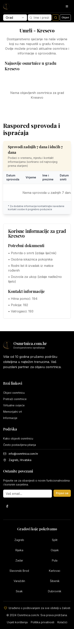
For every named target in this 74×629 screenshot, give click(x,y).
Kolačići (62, 622)
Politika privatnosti (42, 622)
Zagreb (19, 540)
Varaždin (19, 581)
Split (54, 540)
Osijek (55, 550)
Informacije (10, 418)
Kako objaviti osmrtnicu (18, 438)
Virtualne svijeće (14, 405)
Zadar (19, 560)
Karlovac (54, 570)
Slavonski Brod (19, 570)
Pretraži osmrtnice (15, 399)
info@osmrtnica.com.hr (23, 453)
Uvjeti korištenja (17, 622)
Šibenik (55, 581)
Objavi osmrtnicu (14, 392)
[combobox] (15, 17)
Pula (54, 560)
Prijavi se (62, 493)
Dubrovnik (54, 591)
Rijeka (19, 550)
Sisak (19, 591)
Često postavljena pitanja (19, 444)
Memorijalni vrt (12, 411)
